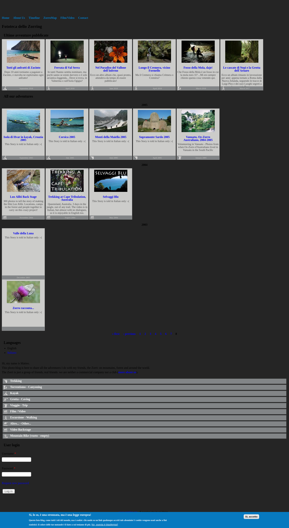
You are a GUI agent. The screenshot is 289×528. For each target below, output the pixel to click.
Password (8, 468)
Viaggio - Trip (19, 405)
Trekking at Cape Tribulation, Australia (67, 198)
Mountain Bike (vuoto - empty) (29, 435)
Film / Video (18, 411)
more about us (127, 372)
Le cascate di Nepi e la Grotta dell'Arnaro (241, 69)
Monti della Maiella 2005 (110, 137)
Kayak (14, 393)
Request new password (15, 483)
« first (115, 333)
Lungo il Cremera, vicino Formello (154, 69)
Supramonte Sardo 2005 (154, 137)
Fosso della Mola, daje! (198, 67)
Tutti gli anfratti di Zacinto (23, 67)
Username (9, 453)
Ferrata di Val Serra (67, 67)
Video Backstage (20, 429)
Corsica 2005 (67, 137)
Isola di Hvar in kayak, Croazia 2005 (23, 138)
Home (5, 17)
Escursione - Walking (23, 417)
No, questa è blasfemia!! (105, 525)
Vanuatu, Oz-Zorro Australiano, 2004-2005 (198, 138)
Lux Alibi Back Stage (23, 196)
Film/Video (67, 17)
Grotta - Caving (20, 399)
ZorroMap (50, 17)
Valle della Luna (23, 233)
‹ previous (129, 333)
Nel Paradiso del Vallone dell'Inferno (110, 69)
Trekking (16, 380)
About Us (19, 17)
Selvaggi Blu (111, 196)
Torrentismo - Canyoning (26, 387)
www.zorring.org (128, 511)
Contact (83, 17)
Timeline (34, 17)
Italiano (11, 352)
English (11, 348)
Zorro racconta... (23, 308)
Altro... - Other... (20, 423)
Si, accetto (251, 517)
